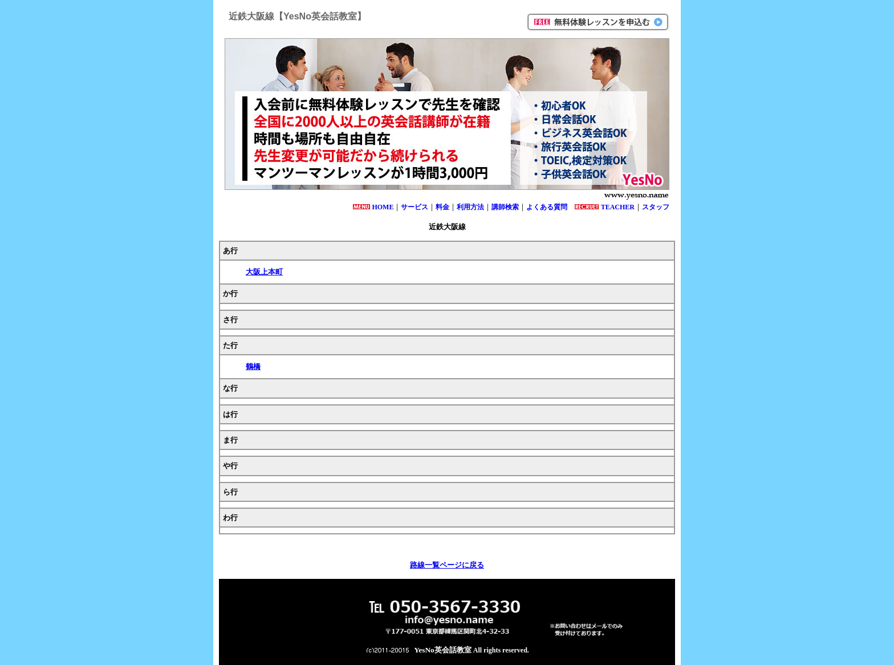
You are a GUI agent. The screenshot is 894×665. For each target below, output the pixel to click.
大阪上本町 (264, 271)
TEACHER (618, 207)
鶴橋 (253, 366)
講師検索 (505, 207)
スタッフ (655, 207)
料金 (442, 207)
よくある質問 (546, 207)
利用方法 (470, 207)
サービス (414, 207)
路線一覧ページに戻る (447, 565)
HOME (382, 207)
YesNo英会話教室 (443, 650)
